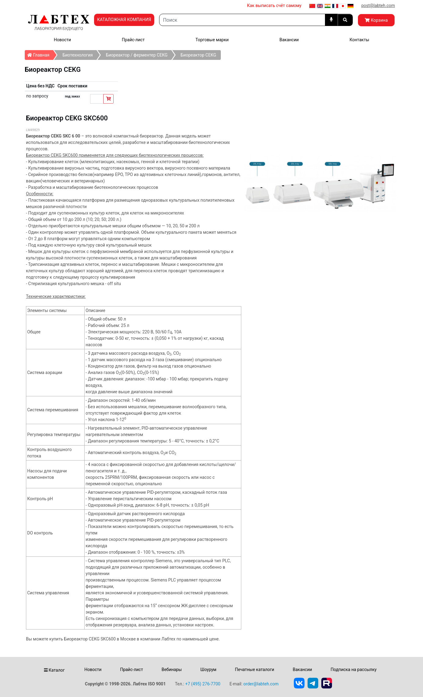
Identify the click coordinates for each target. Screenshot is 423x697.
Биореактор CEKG (198, 55)
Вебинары (172, 669)
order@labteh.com (261, 683)
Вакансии (289, 39)
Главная (40, 53)
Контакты (359, 39)
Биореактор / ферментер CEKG (137, 55)
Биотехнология (78, 55)
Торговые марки (212, 39)
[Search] (242, 20)
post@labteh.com (378, 5)
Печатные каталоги (254, 669)
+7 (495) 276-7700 (202, 683)
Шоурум (208, 669)
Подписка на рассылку (353, 669)
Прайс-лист (133, 39)
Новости (62, 39)
